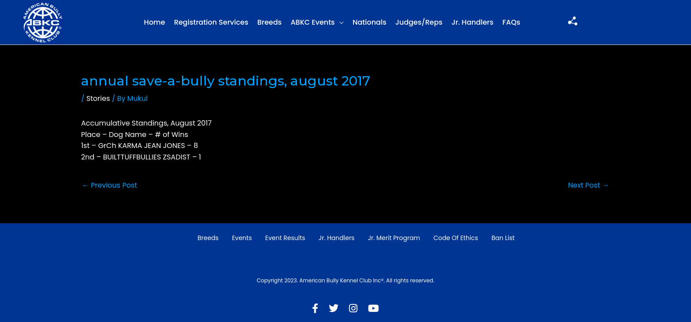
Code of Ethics (455, 237)
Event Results (285, 237)
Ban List (503, 237)
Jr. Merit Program (394, 237)
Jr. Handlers (472, 22)
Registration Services (211, 22)
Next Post (588, 185)
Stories (98, 98)
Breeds (269, 22)
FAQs (511, 22)
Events (242, 237)
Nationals (369, 22)
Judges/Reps (418, 22)
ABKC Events (312, 22)
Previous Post (109, 185)
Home (154, 22)
